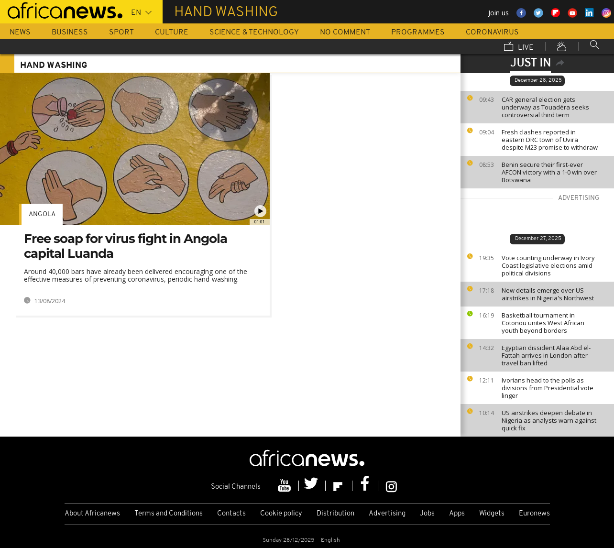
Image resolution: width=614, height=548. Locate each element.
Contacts (231, 513)
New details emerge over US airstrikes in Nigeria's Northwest (548, 294)
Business (70, 32)
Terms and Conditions (168, 513)
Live (519, 47)
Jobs (427, 513)
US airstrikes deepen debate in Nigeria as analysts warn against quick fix (549, 420)
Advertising (387, 513)
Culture (171, 32)
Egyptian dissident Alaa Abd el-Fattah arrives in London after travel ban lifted (546, 355)
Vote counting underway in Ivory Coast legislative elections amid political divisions (548, 265)
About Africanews (92, 513)
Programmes (418, 32)
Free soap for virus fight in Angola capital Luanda (125, 246)
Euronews (534, 513)
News (20, 32)
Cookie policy (281, 513)
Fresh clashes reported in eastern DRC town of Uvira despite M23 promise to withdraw (550, 139)
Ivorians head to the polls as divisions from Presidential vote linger (547, 387)
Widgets (491, 513)
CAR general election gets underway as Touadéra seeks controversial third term (545, 107)
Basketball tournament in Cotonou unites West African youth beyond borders (543, 322)
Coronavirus (492, 32)
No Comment (345, 32)
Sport (121, 32)
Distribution (335, 513)
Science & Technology (254, 32)
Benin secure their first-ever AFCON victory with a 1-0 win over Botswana (549, 172)
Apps (457, 513)
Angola (42, 214)
